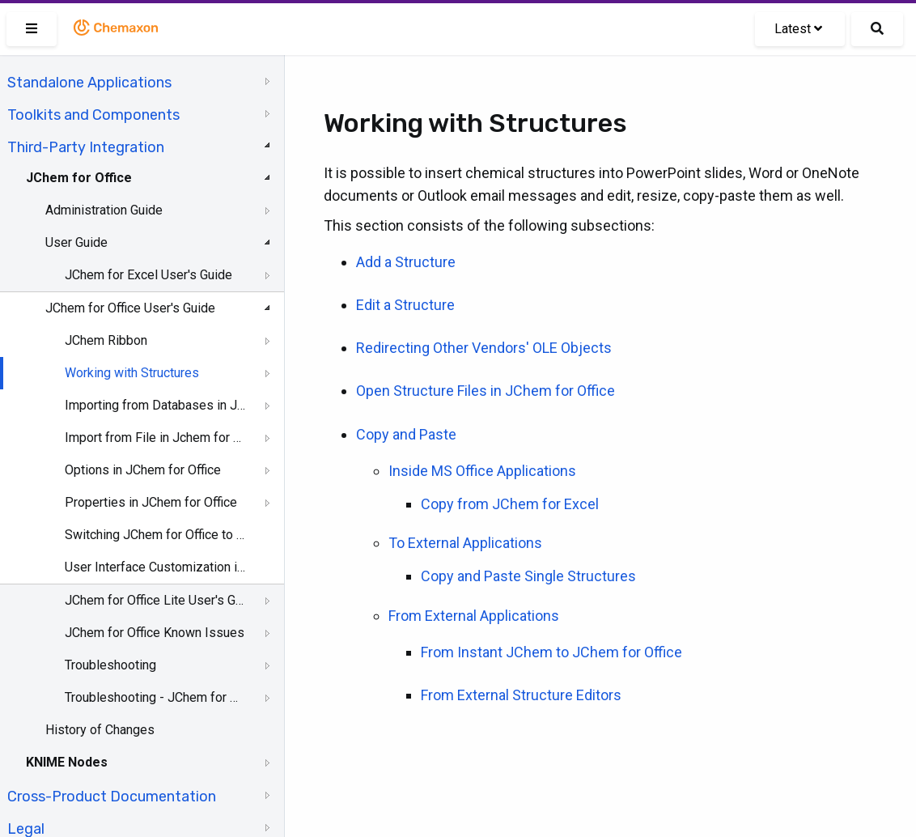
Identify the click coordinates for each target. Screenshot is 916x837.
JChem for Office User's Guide (130, 308)
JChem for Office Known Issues (154, 632)
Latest (798, 28)
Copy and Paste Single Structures (528, 575)
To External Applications (465, 542)
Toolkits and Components (93, 115)
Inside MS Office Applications (482, 470)
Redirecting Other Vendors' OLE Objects (484, 347)
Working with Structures (132, 372)
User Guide (76, 242)
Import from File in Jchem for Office (155, 437)
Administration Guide (104, 210)
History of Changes (100, 729)
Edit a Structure (405, 304)
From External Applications (473, 615)
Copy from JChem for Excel (510, 503)
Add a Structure (406, 261)
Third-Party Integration (85, 147)
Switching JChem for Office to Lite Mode (155, 534)
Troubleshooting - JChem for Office (155, 697)
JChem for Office (79, 177)
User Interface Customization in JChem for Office (155, 567)
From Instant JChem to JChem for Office (551, 652)
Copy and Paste (406, 434)
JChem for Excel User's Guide (148, 275)
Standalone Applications (89, 82)
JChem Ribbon (106, 340)
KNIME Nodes (67, 762)
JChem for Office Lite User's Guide (155, 600)
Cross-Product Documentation (111, 796)
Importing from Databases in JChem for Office (155, 405)
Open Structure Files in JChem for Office (485, 390)
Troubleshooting (110, 665)
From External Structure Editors (521, 694)
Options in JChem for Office (143, 470)
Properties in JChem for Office (151, 502)
